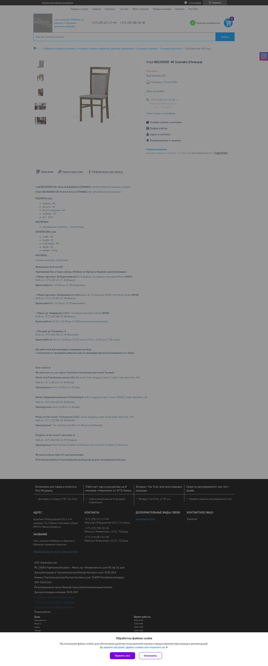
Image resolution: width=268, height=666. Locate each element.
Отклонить (150, 655)
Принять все (122, 655)
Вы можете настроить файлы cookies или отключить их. (133, 647)
